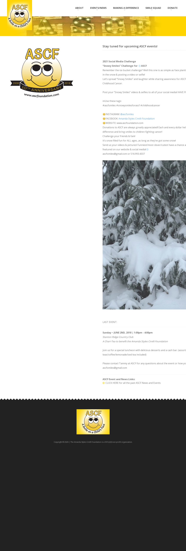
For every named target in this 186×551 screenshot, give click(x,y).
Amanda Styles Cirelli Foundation (165, 118)
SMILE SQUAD (153, 8)
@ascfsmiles (155, 114)
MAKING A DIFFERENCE (126, 8)
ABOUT (79, 8)
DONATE (172, 8)
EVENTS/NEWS (98, 8)
